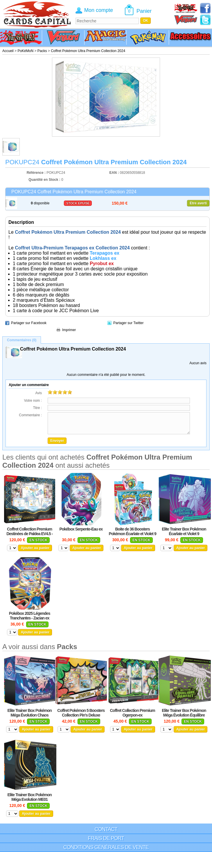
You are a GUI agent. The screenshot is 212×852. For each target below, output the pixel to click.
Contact (106, 829)
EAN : (114, 173)
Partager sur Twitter (128, 323)
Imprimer (69, 330)
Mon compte (98, 10)
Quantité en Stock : (44, 180)
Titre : (37, 408)
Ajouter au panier (35, 548)
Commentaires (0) (21, 340)
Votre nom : (33, 401)
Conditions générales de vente (106, 847)
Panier (144, 11)
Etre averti (198, 203)
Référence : (37, 173)
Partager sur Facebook (28, 323)
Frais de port (106, 838)
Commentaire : (30, 415)
